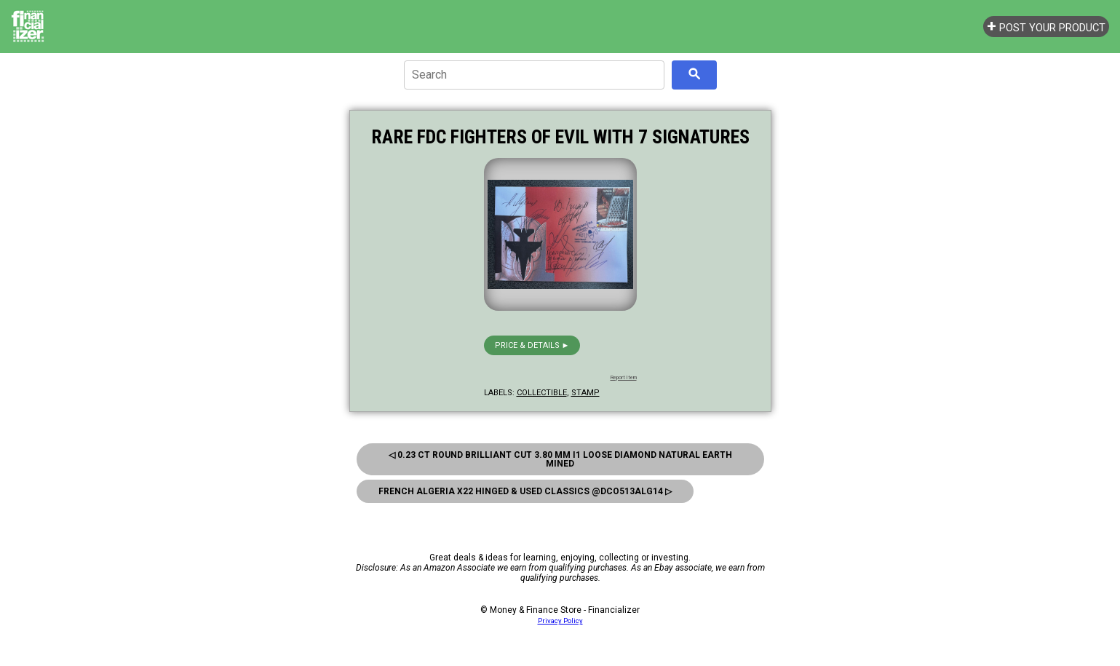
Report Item (624, 378)
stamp (585, 392)
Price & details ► (532, 345)
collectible (542, 392)
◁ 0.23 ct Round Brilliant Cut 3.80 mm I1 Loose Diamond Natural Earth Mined (560, 459)
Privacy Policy (560, 621)
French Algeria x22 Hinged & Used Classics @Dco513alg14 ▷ (525, 491)
